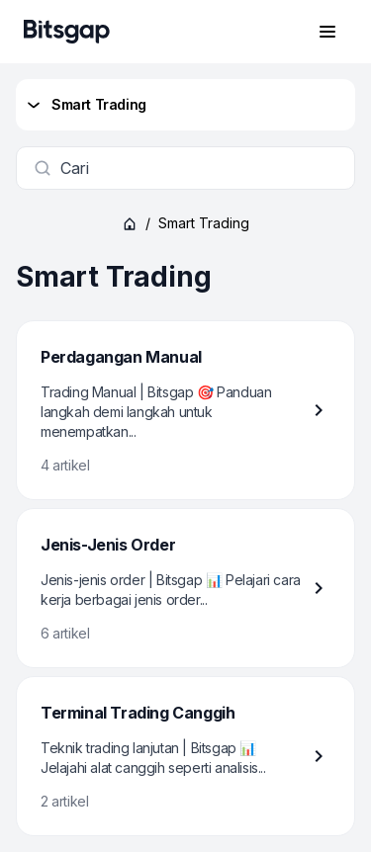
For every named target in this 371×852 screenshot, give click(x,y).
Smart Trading (85, 105)
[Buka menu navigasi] (327, 31)
